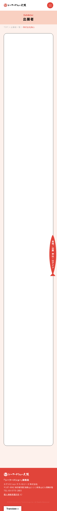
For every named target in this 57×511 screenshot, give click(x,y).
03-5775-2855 (15, 490)
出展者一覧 (16, 27)
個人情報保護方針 (13, 494)
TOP (6, 27)
